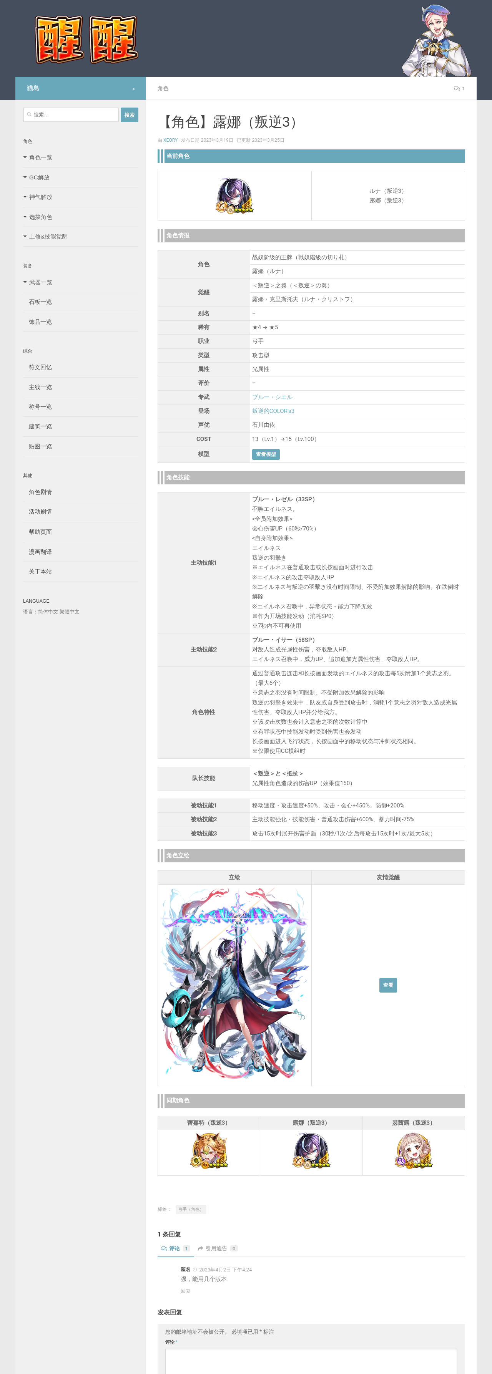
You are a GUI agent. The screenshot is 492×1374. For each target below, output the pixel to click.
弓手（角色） (191, 1209)
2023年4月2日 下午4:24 (225, 1270)
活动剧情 (37, 511)
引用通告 (218, 1248)
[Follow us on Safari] (134, 89)
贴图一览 (37, 446)
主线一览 (37, 387)
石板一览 (37, 301)
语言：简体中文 (40, 612)
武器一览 (40, 282)
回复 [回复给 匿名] (186, 1291)
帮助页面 (37, 532)
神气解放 (40, 197)
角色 (163, 88)
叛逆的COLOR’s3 (273, 411)
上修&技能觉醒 (48, 236)
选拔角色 (40, 217)
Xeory (170, 140)
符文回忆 (37, 367)
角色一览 (40, 157)
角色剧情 (37, 492)
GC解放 (39, 177)
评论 (176, 1248)
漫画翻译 (37, 552)
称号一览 (37, 406)
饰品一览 (37, 321)
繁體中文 (70, 612)
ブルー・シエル (272, 397)
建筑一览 (37, 426)
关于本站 (37, 571)
